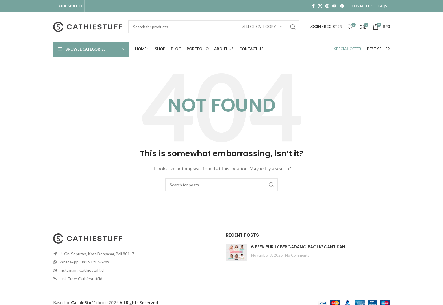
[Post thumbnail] (236, 252)
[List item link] (135, 254)
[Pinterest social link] (342, 6)
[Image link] (88, 237)
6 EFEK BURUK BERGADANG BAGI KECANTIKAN (298, 247)
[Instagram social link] (327, 6)
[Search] (213, 26)
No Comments (297, 255)
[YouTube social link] (334, 6)
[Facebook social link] (313, 6)
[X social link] (320, 6)
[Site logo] (88, 26)
